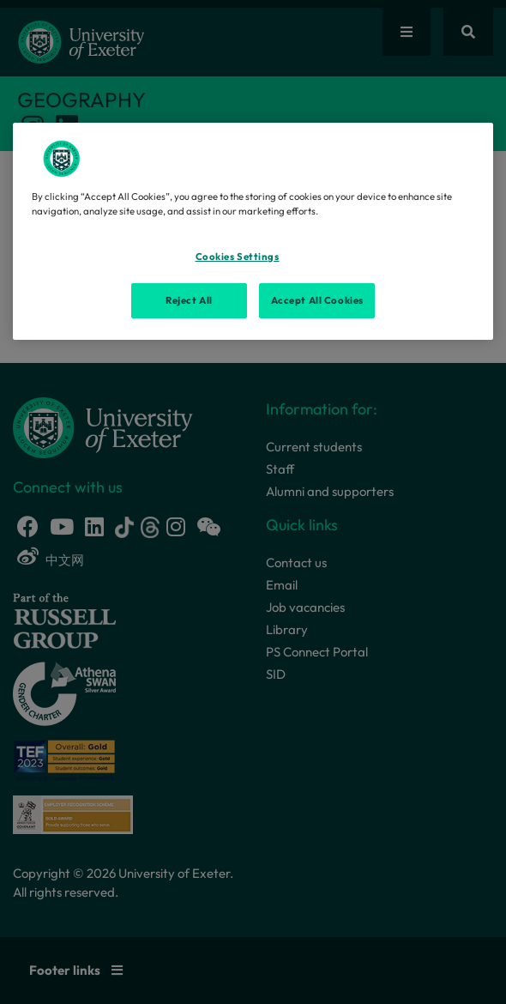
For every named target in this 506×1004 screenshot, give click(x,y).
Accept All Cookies (317, 300)
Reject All (189, 300)
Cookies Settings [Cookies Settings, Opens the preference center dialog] (238, 257)
